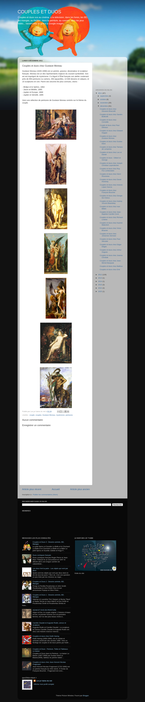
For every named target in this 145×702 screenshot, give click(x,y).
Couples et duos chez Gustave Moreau (108, 137)
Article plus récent (31, 489)
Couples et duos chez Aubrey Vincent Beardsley (111, 202)
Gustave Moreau (48, 415)
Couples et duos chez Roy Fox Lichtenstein (110, 170)
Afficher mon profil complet (44, 684)
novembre (104, 103)
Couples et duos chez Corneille (108, 121)
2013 (100, 278)
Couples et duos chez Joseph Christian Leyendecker (111, 164)
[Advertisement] (108, 71)
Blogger (86, 696)
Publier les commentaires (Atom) (45, 495)
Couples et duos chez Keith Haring (46, 636)
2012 (100, 275)
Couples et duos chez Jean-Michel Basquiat (110, 262)
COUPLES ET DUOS (39, 11)
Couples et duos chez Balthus (111, 266)
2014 (100, 281)
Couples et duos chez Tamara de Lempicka (111, 148)
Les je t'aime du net (44, 681)
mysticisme (60, 415)
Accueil (56, 489)
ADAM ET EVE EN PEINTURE (44, 610)
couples (38, 415)
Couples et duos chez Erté (110, 269)
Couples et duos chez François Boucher (108, 191)
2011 (100, 93)
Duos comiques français (42, 555)
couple (32, 415)
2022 (100, 288)
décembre (104, 106)
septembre (104, 96)
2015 (100, 285)
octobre (103, 99)
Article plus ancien (80, 489)
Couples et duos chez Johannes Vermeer (108, 235)
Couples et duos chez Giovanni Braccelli (108, 110)
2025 (100, 291)
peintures (69, 415)
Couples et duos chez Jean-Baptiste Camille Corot (110, 213)
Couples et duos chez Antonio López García (111, 186)
